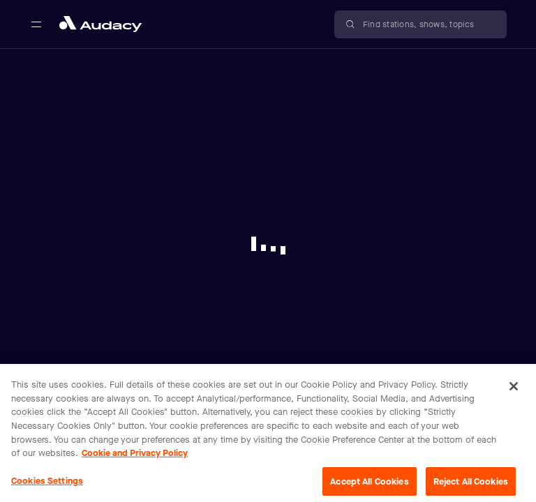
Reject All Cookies (470, 484)
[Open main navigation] (36, 24)
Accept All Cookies (369, 484)
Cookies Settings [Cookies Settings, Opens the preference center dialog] (47, 483)
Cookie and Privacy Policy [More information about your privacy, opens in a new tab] (135, 456)
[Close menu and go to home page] (100, 24)
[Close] (513, 389)
